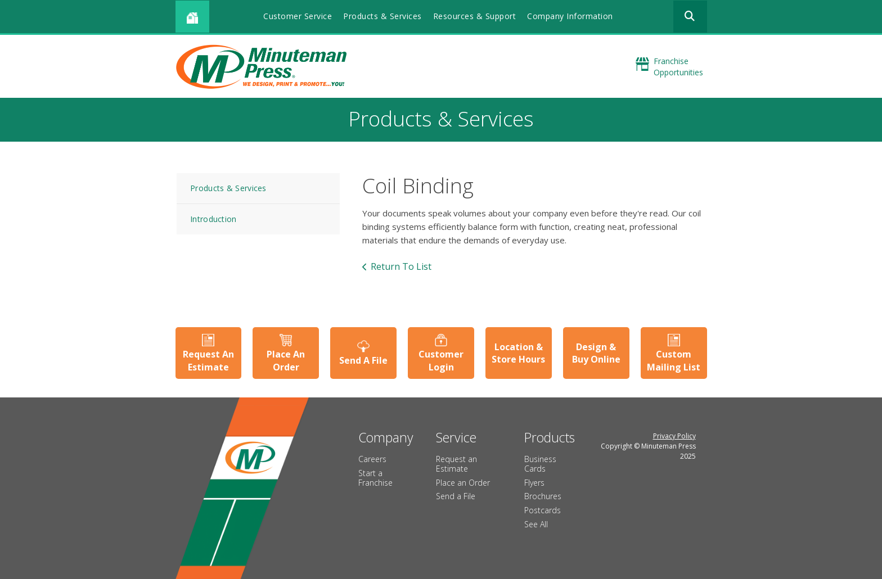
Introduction (213, 219)
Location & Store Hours (518, 353)
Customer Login (441, 360)
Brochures (542, 496)
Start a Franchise (375, 478)
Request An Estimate (208, 360)
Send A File (363, 360)
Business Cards (540, 464)
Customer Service (297, 16)
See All (536, 524)
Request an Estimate (456, 464)
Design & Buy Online (596, 353)
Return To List (401, 266)
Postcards (542, 510)
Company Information (570, 16)
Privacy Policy (674, 436)
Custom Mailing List (673, 360)
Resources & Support (474, 16)
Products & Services (382, 16)
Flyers (534, 482)
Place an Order (463, 482)
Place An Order (286, 360)
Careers (372, 459)
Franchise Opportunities (678, 67)
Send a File (455, 496)
